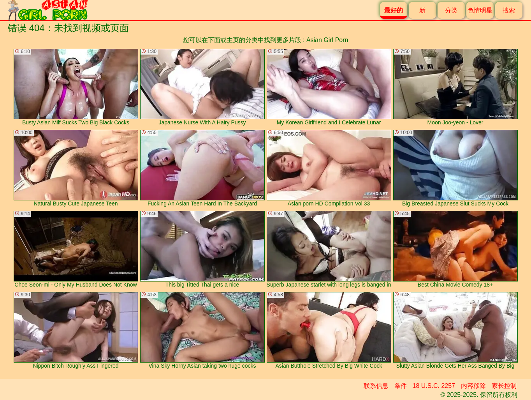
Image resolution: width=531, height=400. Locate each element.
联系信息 (376, 385)
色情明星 (480, 10)
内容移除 (473, 385)
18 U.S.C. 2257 (434, 385)
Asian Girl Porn (327, 40)
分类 (451, 10)
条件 (400, 385)
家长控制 (504, 385)
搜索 (509, 10)
